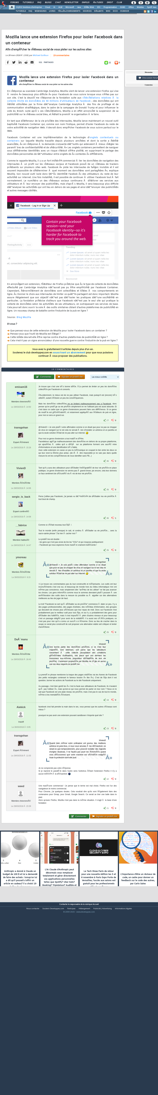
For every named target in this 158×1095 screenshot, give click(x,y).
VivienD (21, 542)
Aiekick (21, 781)
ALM (60, 7)
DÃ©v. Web (89, 7)
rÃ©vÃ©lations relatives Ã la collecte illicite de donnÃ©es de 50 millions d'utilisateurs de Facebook (62, 124)
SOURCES (87, 11)
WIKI (108, 11)
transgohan (21, 501)
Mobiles (140, 7)
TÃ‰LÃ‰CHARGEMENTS (69, 11)
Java (79, 7)
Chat (58, 2)
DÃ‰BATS (98, 11)
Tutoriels (28, 2)
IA (54, 7)
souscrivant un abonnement (69, 377)
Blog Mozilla (24, 342)
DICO (115, 11)
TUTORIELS (21, 11)
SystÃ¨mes (151, 7)
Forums (14, 2)
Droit (109, 2)
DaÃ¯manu (21, 713)
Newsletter (71, 2)
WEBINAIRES (40, 11)
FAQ (39, 2)
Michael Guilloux (40, 80)
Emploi (86, 2)
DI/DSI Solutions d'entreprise (29, 7)
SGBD (122, 7)
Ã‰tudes (98, 2)
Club (119, 2)
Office (131, 7)
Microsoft (69, 7)
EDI (98, 7)
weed (21, 860)
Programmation (110, 7)
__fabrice (21, 599)
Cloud (47, 7)
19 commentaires (61, 80)
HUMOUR (124, 11)
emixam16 (21, 460)
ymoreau (21, 631)
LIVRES (52, 11)
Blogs (48, 2)
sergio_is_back (21, 570)
